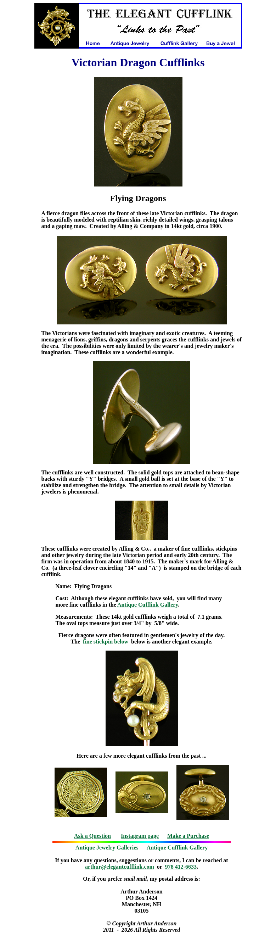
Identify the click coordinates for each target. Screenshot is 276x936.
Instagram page (140, 836)
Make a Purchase (188, 836)
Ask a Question (92, 836)
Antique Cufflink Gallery (147, 605)
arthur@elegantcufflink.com (119, 867)
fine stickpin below (105, 642)
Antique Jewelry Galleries (107, 848)
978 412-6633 (181, 867)
